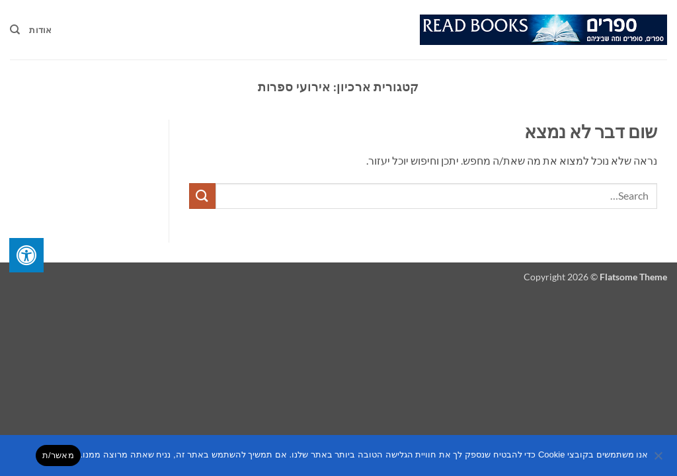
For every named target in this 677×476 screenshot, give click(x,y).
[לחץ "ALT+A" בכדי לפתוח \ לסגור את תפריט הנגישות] (26, 255)
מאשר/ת (58, 455)
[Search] (15, 29)
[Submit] (202, 196)
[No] (659, 459)
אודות (40, 29)
